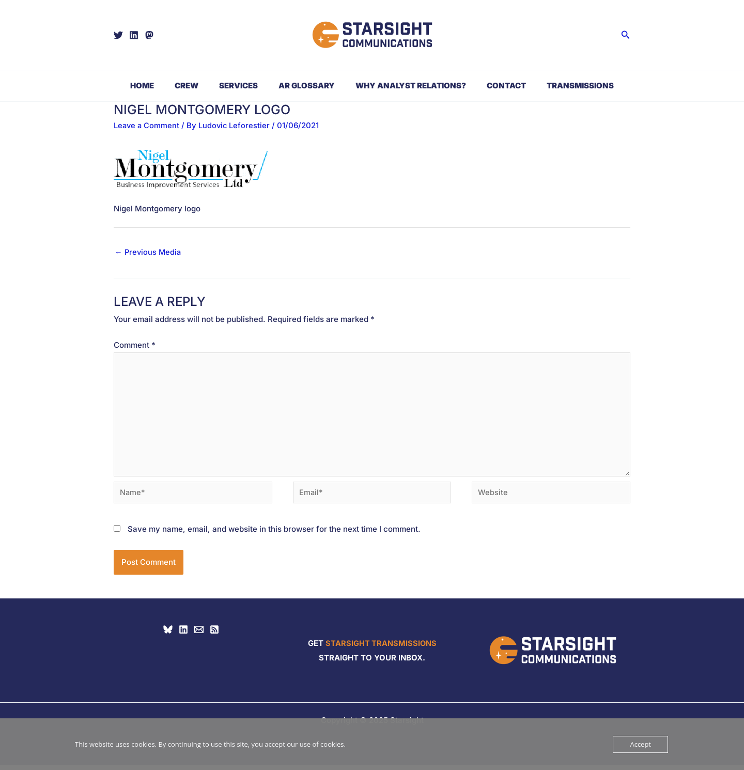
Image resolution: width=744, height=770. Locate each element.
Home (157, 85)
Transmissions (564, 85)
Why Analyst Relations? (405, 85)
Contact (496, 85)
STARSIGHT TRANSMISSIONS (381, 648)
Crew (197, 85)
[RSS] (214, 634)
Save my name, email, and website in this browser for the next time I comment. (274, 534)
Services (243, 85)
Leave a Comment (147, 125)
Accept (640, 744)
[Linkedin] (133, 35)
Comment (135, 345)
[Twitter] (118, 35)
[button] (625, 34)
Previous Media (149, 252)
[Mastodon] (149, 35)
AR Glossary (306, 85)
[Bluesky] (168, 634)
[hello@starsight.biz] (199, 634)
